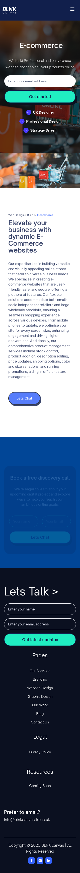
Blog (40, 713)
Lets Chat (24, 404)
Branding (40, 679)
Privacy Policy (40, 752)
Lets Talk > (31, 591)
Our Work (40, 705)
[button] (72, 10)
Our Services (40, 671)
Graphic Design (40, 696)
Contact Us (40, 722)
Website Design (40, 688)
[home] (12, 10)
